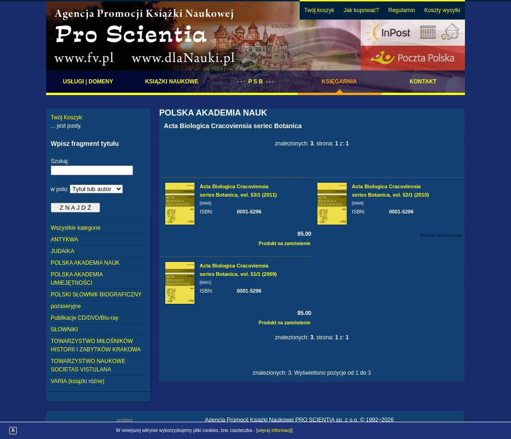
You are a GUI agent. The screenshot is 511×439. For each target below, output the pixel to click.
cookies (125, 420)
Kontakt (423, 81)
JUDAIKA (62, 251)
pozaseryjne (66, 306)
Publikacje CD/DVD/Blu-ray (84, 318)
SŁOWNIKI (64, 329)
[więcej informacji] (274, 430)
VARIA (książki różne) (77, 381)
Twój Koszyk (66, 117)
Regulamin (401, 10)
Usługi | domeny (88, 81)
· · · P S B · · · (255, 81)
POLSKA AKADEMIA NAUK (85, 263)
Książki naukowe (172, 81)
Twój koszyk (319, 10)
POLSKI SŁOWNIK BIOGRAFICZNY (96, 294)
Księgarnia (339, 81)
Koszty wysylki (442, 10)
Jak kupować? (361, 10)
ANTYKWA (64, 239)
